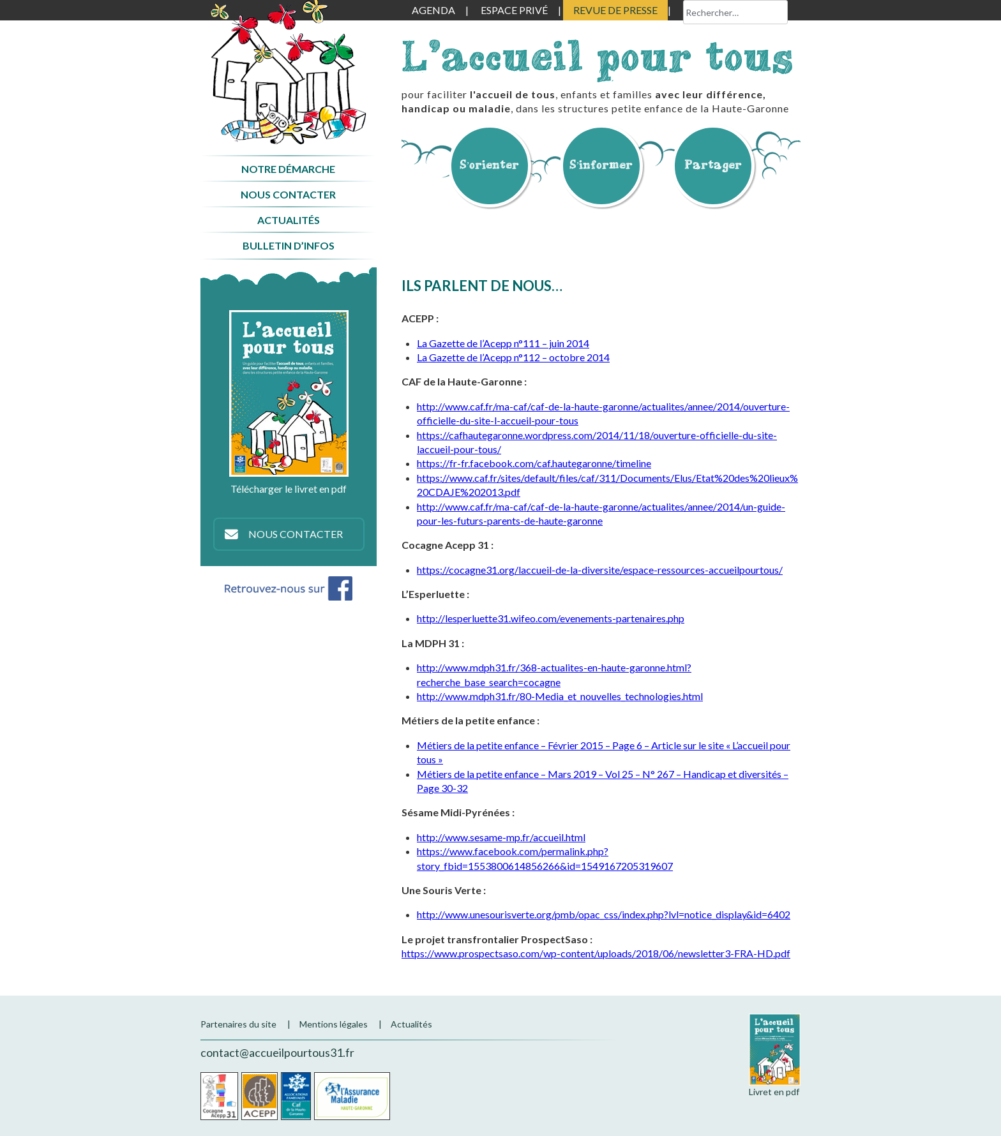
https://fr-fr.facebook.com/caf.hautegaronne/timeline (534, 463)
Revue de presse (615, 10)
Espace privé (514, 10)
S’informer (601, 164)
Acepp (259, 1096)
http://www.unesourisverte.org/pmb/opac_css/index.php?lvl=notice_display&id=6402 (603, 914)
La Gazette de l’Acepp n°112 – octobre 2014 (513, 357)
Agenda (433, 10)
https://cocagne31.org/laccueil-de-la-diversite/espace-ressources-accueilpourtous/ (600, 570)
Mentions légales (333, 1024)
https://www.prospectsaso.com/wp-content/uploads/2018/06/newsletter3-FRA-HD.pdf (596, 953)
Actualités (288, 220)
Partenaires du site (238, 1024)
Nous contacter (288, 194)
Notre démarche (288, 169)
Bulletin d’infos (289, 245)
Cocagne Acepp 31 (219, 1096)
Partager (713, 164)
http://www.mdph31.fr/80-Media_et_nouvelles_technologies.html (560, 696)
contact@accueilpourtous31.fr (277, 1052)
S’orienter (490, 164)
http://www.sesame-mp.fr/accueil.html (501, 837)
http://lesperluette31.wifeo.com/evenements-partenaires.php (550, 618)
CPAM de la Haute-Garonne (352, 1096)
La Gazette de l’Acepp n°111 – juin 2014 (503, 343)
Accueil (288, 72)
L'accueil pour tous (598, 55)
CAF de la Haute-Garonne (296, 1096)
